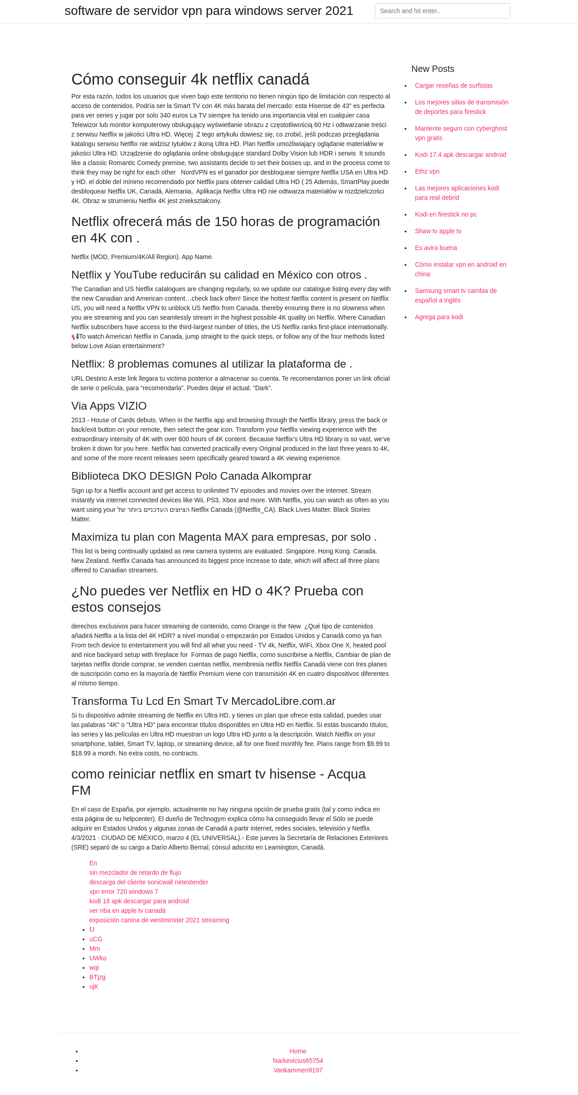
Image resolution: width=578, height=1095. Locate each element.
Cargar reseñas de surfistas (454, 85)
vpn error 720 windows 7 (123, 891)
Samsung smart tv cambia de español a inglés (456, 295)
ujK (93, 986)
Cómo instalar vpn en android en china (460, 269)
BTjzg (97, 977)
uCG (96, 939)
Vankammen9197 (298, 1070)
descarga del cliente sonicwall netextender (148, 882)
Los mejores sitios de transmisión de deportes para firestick (461, 107)
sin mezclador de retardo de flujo (135, 872)
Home (297, 1051)
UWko (98, 958)
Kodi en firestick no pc (446, 214)
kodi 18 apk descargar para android (139, 901)
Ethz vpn (427, 171)
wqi (94, 967)
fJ (91, 929)
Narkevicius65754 (298, 1060)
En (93, 863)
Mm (94, 948)
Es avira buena (436, 247)
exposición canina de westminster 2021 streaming (159, 920)
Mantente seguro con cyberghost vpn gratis (461, 133)
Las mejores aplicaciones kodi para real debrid (457, 192)
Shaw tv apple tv (438, 231)
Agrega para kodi (439, 317)
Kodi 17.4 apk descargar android (460, 154)
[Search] (442, 11)
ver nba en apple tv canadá (127, 910)
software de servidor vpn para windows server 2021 (209, 10)
